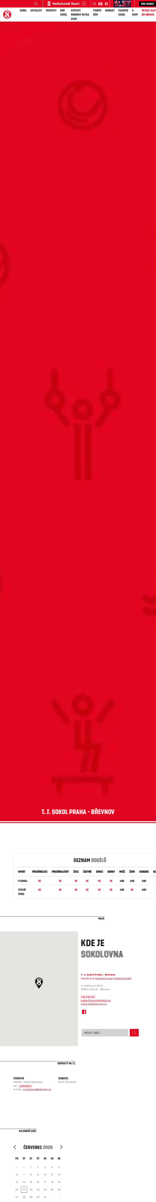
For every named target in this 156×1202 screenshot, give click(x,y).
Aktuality (36, 10)
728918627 (25, 1085)
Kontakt (110, 10)
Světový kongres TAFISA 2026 (80, 14)
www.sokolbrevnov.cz (94, 1004)
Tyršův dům (97, 12)
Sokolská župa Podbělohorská (113, 978)
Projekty (51, 10)
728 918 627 (88, 996)
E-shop (135, 12)
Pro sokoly (147, 3)
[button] (39, 983)
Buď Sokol (63, 12)
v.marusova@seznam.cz (36, 1089)
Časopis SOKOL (123, 12)
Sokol (23, 10)
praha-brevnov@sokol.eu (96, 1000)
